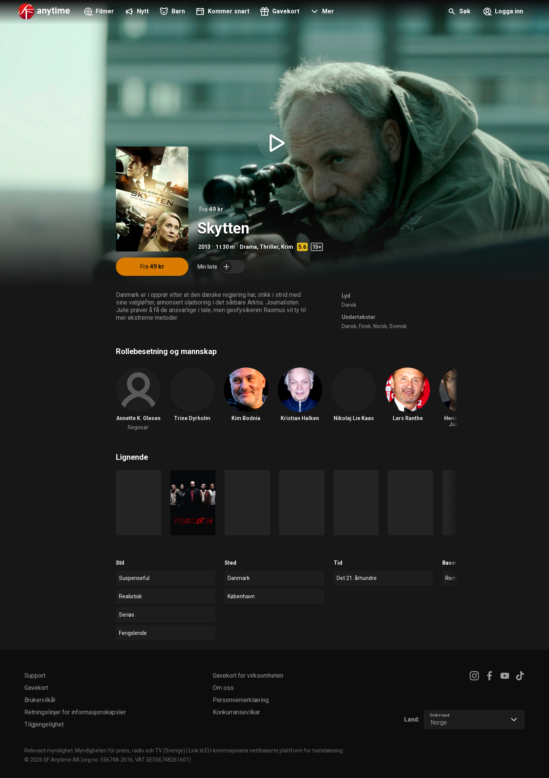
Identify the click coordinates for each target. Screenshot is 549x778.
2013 (204, 247)
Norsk (380, 326)
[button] (321, 12)
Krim (287, 247)
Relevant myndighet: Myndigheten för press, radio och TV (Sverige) (104, 750)
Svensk (398, 326)
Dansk (349, 305)
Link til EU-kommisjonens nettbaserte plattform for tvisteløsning (266, 750)
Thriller (269, 247)
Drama (248, 247)
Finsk (365, 326)
